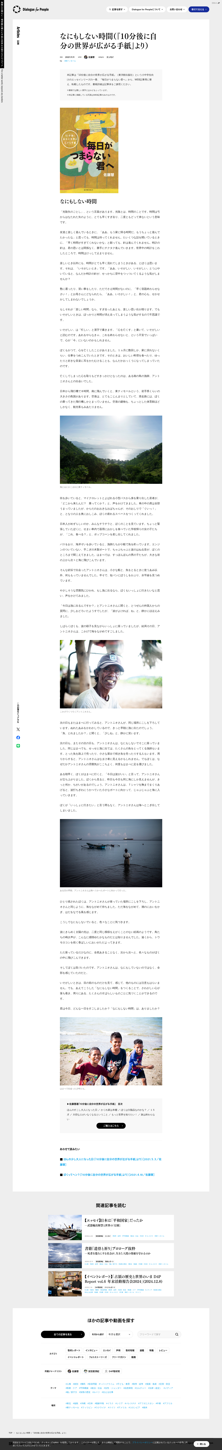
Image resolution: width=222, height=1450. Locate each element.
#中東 (121, 1292)
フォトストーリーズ (98, 1357)
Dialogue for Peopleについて (146, 9)
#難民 (97, 1290)
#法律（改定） (155, 1388)
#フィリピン (87, 1407)
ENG (214, 3)
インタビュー (91, 1350)
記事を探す (117, 9)
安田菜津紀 (99, 1236)
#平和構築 (125, 1236)
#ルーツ (96, 1392)
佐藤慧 (89, 57)
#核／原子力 (113, 1264)
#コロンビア (134, 1407)
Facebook (18, 737)
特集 (151, 1350)
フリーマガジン (119, 1357)
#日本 (142, 1236)
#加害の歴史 (123, 1264)
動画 (133, 1357)
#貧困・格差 (151, 1384)
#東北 (130, 1264)
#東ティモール (70, 61)
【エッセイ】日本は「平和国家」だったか (128, 1222)
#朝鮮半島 (99, 1403)
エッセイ (110, 57)
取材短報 (130, 1350)
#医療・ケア (132, 1290)
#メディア (148, 1290)
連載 (142, 1350)
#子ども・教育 (123, 1384)
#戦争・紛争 (117, 1236)
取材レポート (109, 1261)
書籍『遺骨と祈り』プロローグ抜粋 (128, 1250)
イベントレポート (109, 1287)
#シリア (119, 1403)
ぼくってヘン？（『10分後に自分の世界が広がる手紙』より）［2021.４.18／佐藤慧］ (109, 1175)
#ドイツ (138, 1292)
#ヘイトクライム (106, 1384)
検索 (176, 1334)
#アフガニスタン (146, 1403)
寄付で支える (197, 9)
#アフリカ (167, 1403)
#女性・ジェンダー (112, 1388)
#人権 (87, 1264)
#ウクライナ (100, 1407)
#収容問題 (103, 1290)
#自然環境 (128, 1388)
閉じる (203, 1444)
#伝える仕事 (89, 1292)
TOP (10, 1433)
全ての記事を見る (63, 1334)
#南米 (144, 1407)
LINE (18, 746)
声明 (118, 1350)
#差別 (92, 1290)
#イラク (109, 1403)
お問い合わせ (176, 9)
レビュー (163, 1350)
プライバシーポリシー (142, 1442)
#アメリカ (122, 1407)
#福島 (135, 1264)
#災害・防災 (122, 1290)
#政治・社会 (134, 1236)
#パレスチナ (149, 1236)
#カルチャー (140, 1388)
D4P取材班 (98, 1287)
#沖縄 (140, 1264)
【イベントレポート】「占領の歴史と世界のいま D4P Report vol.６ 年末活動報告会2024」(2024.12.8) (123, 1279)
